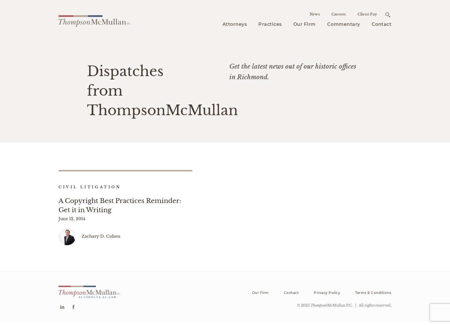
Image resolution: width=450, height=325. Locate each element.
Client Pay (367, 14)
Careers (338, 14)
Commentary (343, 24)
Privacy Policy (327, 296)
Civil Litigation (90, 187)
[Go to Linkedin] (62, 310)
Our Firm (304, 24)
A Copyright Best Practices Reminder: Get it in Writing (120, 205)
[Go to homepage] (95, 20)
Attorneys (234, 24)
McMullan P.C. (332, 309)
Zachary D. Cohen (101, 239)
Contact (382, 24)
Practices (270, 24)
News (315, 14)
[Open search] (387, 14)
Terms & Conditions (373, 296)
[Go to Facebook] (73, 310)
